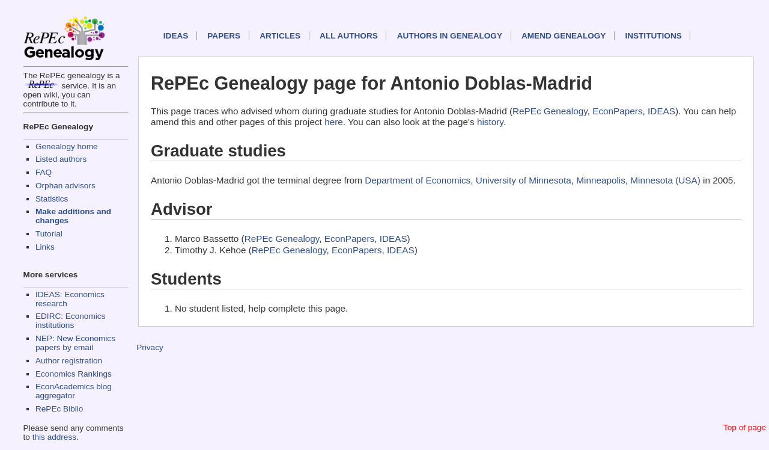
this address (54, 437)
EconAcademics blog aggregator (73, 391)
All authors (349, 35)
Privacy (149, 347)
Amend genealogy (563, 35)
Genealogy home (66, 146)
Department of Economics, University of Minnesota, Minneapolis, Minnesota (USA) (533, 180)
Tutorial (48, 233)
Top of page (744, 427)
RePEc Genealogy (550, 111)
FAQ (43, 172)
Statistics (51, 198)
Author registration (68, 360)
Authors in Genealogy (449, 35)
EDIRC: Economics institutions (70, 321)
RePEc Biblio (59, 408)
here (333, 122)
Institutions (653, 35)
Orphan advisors (65, 185)
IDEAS (176, 35)
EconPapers (617, 111)
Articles (280, 35)
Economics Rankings (73, 373)
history (490, 122)
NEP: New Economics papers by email (75, 343)
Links (45, 246)
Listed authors (61, 159)
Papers (223, 35)
